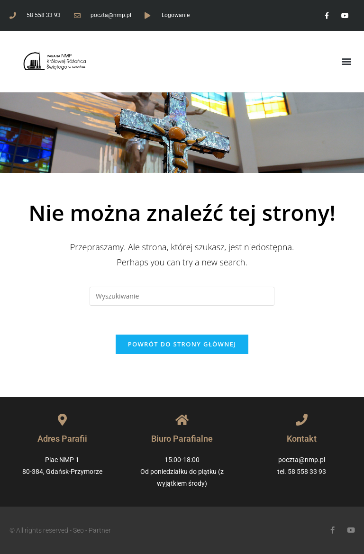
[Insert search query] (182, 296)
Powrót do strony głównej (182, 344)
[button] (347, 61)
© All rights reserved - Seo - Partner (60, 530)
